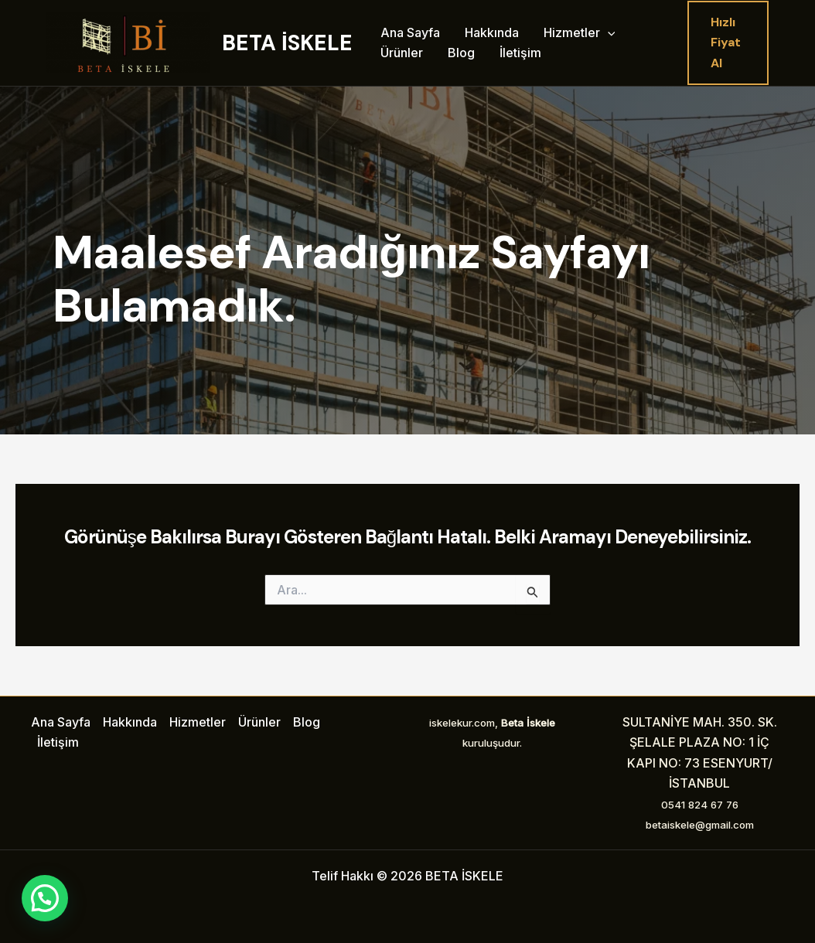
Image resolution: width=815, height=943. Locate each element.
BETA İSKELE (287, 43)
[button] (728, 43)
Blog (461, 52)
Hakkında (492, 32)
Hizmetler (580, 33)
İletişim (520, 52)
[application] (608, 33)
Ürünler (401, 52)
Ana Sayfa (410, 32)
